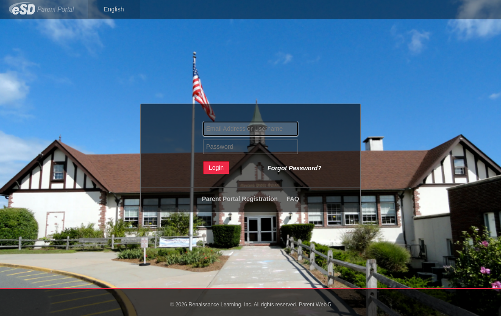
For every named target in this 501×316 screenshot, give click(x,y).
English (114, 9)
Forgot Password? (295, 168)
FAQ (293, 198)
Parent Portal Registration (240, 198)
